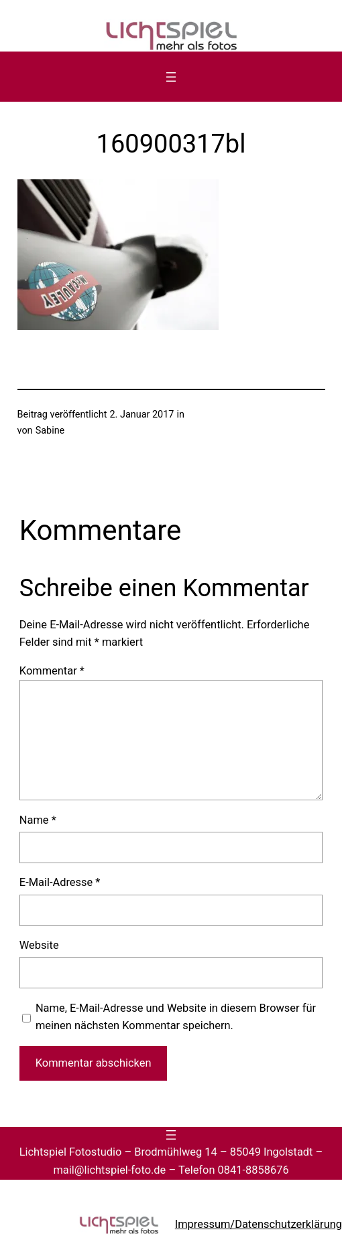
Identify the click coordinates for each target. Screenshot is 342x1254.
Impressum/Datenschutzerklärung (258, 1224)
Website (39, 945)
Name (37, 820)
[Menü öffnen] (171, 77)
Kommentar (51, 670)
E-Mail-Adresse (60, 882)
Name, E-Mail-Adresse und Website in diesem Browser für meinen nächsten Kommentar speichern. (176, 1017)
